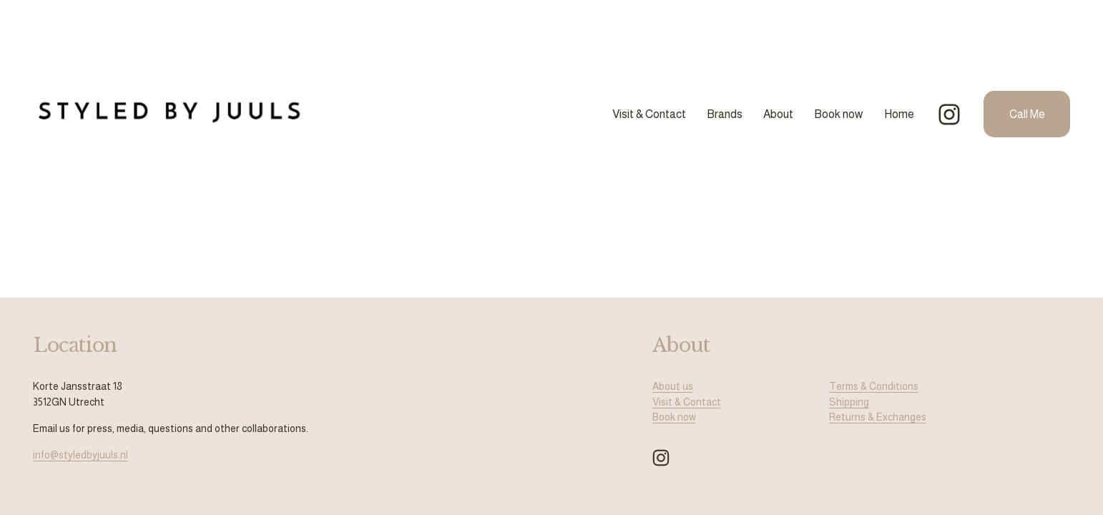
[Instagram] (949, 114)
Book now (838, 114)
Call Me (1027, 114)
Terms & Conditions (873, 386)
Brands (724, 114)
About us (672, 386)
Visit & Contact (649, 114)
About (778, 114)
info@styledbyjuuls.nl (80, 455)
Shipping (849, 402)
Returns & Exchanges (877, 417)
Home (899, 114)
